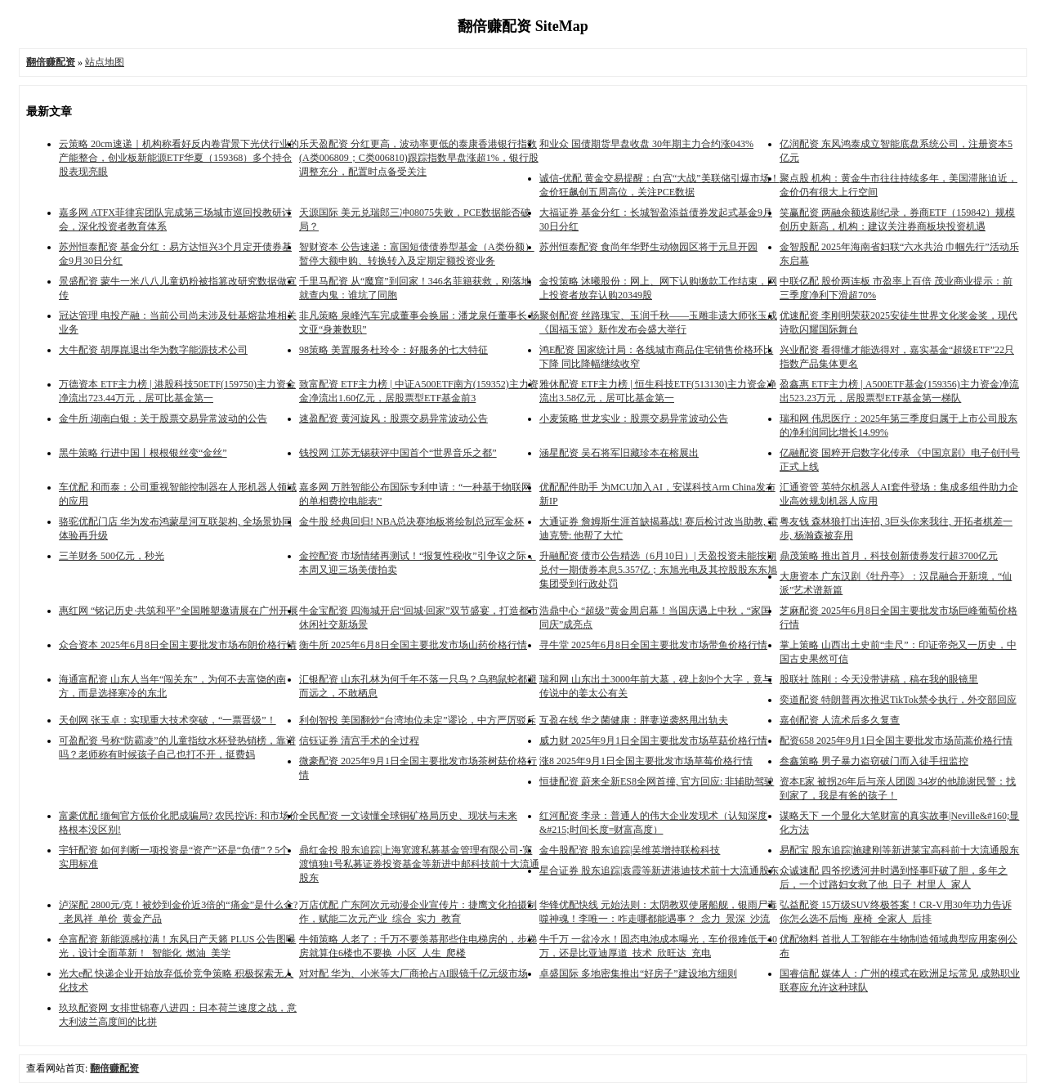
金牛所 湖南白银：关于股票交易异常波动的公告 (163, 418)
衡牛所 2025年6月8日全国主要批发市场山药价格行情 (413, 645)
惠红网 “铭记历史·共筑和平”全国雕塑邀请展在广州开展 (178, 610)
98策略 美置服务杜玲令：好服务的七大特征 (393, 350)
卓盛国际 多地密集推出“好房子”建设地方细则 (638, 973)
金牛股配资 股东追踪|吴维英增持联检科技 (629, 850)
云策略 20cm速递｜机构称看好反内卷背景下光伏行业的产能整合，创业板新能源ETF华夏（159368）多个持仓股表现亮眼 (179, 157)
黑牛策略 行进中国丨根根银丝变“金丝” (143, 453)
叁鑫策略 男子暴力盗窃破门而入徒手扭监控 (874, 761)
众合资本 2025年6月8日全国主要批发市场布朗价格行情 (178, 645)
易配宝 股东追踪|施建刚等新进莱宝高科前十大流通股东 (899, 850)
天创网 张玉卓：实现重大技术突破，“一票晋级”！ (167, 720)
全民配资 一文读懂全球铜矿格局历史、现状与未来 (408, 815)
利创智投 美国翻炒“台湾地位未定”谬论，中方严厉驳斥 (417, 720)
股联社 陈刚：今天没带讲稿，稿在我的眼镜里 (879, 679)
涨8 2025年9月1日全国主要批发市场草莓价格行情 (646, 761)
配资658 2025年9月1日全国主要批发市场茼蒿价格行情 (896, 740)
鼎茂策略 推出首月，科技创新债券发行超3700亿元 (889, 556)
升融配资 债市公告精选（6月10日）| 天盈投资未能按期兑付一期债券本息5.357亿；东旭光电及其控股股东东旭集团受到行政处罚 (658, 569)
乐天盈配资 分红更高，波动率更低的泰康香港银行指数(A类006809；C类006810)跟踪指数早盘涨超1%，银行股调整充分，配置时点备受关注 (419, 157)
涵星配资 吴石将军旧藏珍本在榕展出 (619, 453)
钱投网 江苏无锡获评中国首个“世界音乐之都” (398, 453)
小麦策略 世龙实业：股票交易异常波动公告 (633, 418)
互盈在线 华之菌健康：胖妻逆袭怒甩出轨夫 (633, 720)
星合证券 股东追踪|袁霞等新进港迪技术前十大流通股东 (659, 870)
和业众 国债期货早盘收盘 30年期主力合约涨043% (646, 144)
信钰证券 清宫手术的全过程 (359, 740)
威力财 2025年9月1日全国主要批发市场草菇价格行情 (653, 740)
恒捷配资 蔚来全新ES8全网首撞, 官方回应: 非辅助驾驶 (656, 781)
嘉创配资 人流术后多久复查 (840, 720)
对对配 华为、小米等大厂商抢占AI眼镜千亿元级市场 (413, 973)
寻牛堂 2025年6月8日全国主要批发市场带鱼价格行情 (653, 645)
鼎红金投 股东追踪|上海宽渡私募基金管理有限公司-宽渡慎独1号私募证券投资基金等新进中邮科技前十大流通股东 (419, 864)
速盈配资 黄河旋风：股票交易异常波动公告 (393, 418)
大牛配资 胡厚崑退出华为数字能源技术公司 (153, 350)
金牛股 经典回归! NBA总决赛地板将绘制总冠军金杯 (411, 521)
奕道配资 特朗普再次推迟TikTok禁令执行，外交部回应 (898, 699)
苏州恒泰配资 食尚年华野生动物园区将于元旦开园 (648, 247)
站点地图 (104, 62)
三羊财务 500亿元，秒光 (111, 556)
